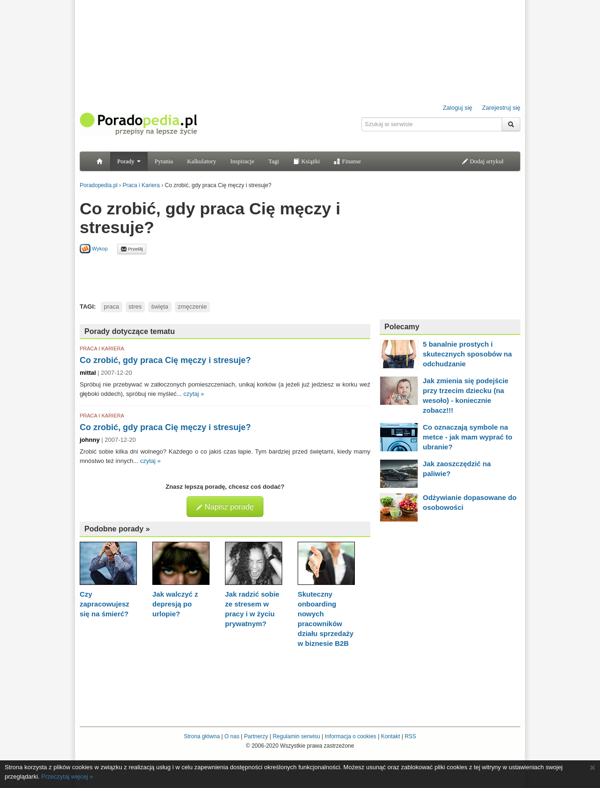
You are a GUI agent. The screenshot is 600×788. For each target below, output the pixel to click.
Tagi (273, 161)
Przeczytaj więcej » (67, 776)
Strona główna (202, 736)
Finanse (347, 161)
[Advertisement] (225, 275)
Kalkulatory (201, 161)
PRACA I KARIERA (102, 348)
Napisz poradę (225, 506)
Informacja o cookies (350, 736)
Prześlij (131, 249)
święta (159, 306)
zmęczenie (192, 306)
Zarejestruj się (501, 107)
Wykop (94, 248)
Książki (306, 161)
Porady (129, 161)
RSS (410, 736)
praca (112, 306)
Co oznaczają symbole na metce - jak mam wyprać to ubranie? (467, 437)
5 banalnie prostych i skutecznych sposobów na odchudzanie (467, 354)
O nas (232, 736)
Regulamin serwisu (296, 736)
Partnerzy (256, 736)
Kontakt (390, 736)
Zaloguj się (457, 107)
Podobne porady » (117, 529)
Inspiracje (242, 161)
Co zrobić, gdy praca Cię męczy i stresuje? (165, 360)
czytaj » (193, 393)
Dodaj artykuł (482, 161)
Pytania (164, 161)
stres (135, 306)
